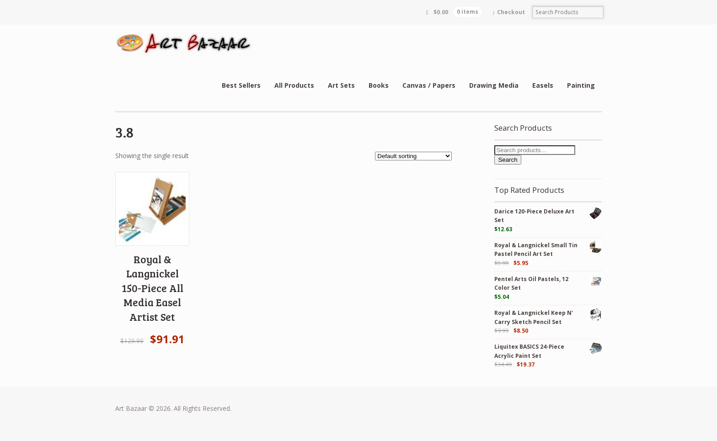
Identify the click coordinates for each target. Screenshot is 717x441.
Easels (542, 85)
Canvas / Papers (428, 85)
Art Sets (341, 85)
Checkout (511, 12)
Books (379, 85)
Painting (581, 85)
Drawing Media (494, 85)
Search (507, 159)
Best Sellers (241, 85)
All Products (294, 85)
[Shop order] (413, 156)
